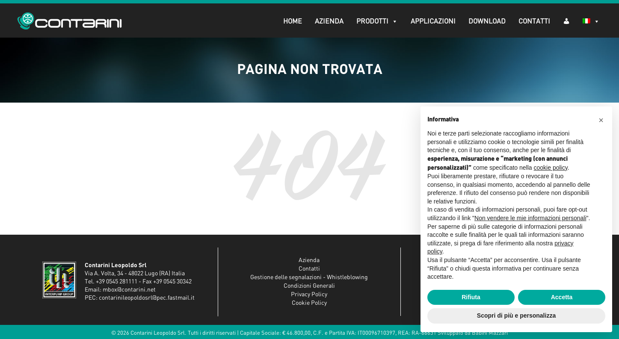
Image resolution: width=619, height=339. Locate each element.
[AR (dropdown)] (566, 20)
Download (487, 21)
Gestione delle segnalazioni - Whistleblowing (309, 277)
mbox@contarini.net (129, 290)
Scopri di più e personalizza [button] (516, 315)
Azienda (329, 21)
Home (292, 21)
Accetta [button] (562, 297)
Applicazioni (433, 21)
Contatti (534, 21)
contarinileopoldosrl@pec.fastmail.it (147, 298)
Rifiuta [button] (471, 297)
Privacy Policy (309, 295)
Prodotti (377, 21)
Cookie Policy (309, 303)
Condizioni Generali (309, 286)
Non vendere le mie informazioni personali (530, 218)
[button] (601, 120)
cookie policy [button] (551, 167)
